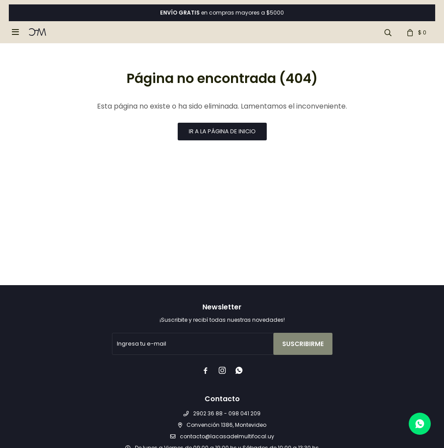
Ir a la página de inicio (222, 131)
